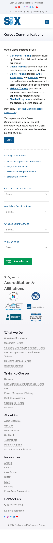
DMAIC (7, 477)
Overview (9, 379)
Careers (8, 467)
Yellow (13, 77)
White (39, 74)
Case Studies (11, 472)
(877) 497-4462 (15, 11)
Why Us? (8, 425)
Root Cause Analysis (14, 398)
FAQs (7, 481)
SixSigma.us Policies (36, 525)
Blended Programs (20, 99)
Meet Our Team (11, 430)
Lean (6, 388)
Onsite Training (18, 66)
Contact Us (12, 499)
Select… (27, 194)
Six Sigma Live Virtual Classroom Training (24, 347)
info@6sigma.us (14, 510)
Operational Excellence (15, 338)
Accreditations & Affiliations (18, 449)
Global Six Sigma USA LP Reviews (24, 161)
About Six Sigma (12, 421)
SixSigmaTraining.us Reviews (21, 171)
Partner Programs (13, 444)
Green (20, 77)
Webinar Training (19, 88)
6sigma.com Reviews (17, 166)
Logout (44, 11)
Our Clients (9, 435)
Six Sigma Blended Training (17, 361)
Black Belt (33, 77)
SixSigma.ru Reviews (17, 176)
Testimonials (10, 440)
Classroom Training (20, 55)
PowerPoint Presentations (17, 491)
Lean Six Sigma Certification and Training (24, 384)
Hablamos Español (13, 365)
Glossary (8, 486)
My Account (35, 11)
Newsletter (17, 261)
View (9, 140)
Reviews (8, 407)
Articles (8, 462)
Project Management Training (18, 393)
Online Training (18, 74)
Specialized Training (14, 402)
